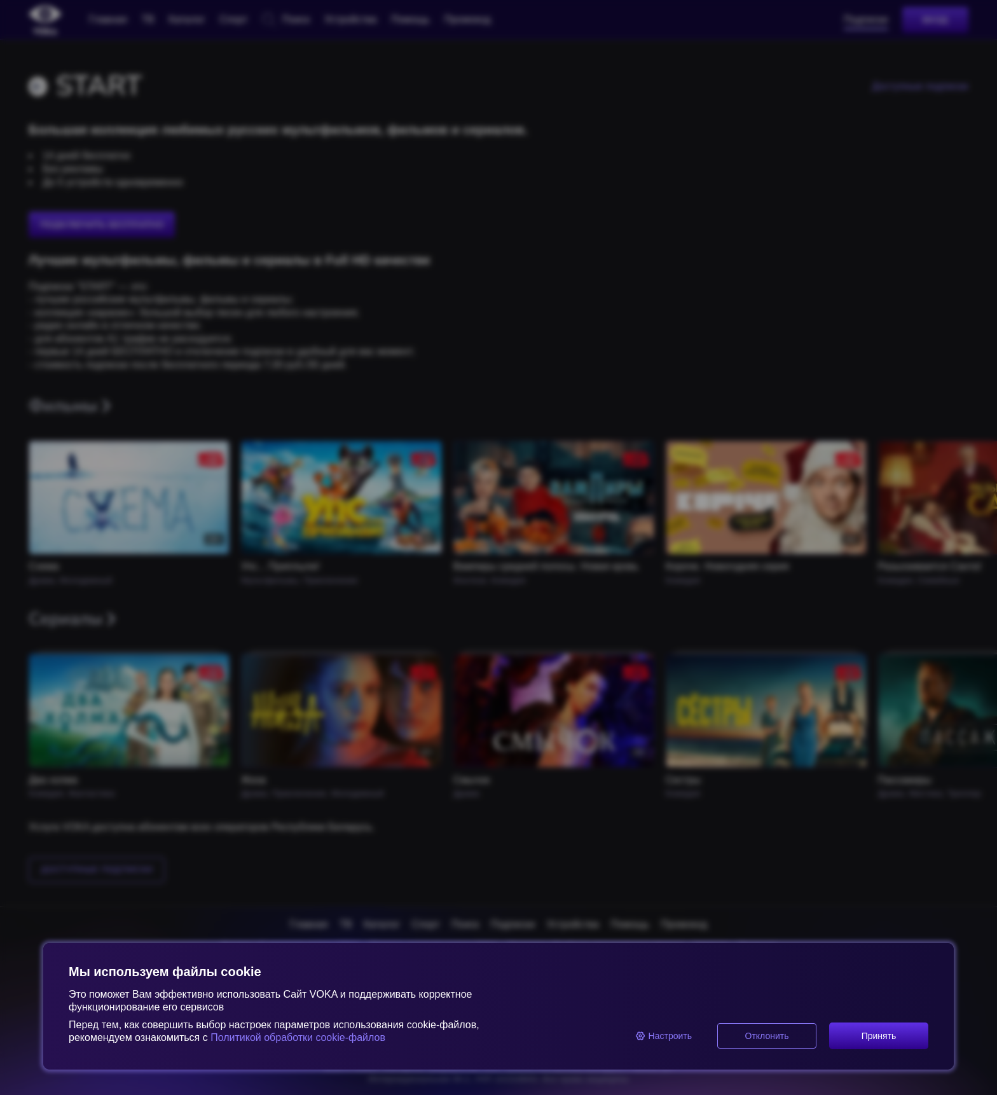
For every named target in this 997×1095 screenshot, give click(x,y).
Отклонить (767, 1036)
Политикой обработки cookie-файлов (296, 1037)
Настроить (663, 1036)
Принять (879, 1036)
